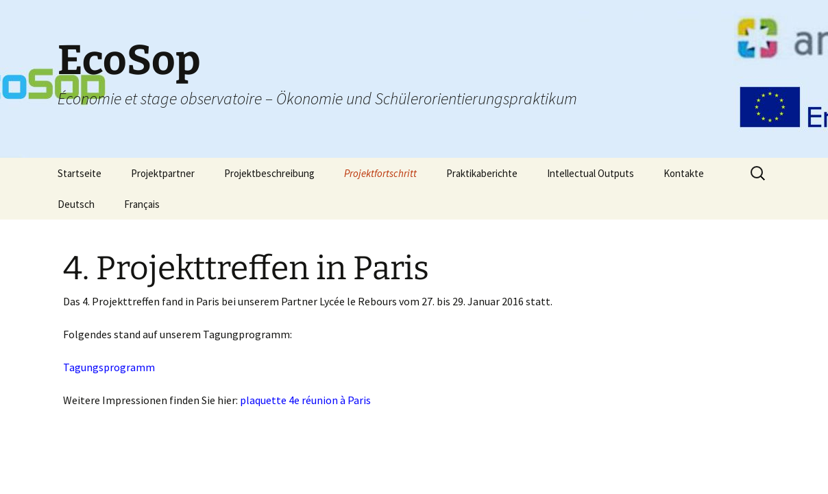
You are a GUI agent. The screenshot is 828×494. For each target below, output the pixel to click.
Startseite (79, 173)
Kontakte (683, 173)
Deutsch (76, 204)
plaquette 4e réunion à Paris (305, 400)
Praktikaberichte (482, 173)
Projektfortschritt (380, 173)
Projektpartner (163, 173)
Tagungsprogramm (109, 367)
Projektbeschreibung (269, 173)
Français (142, 204)
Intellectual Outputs (590, 173)
